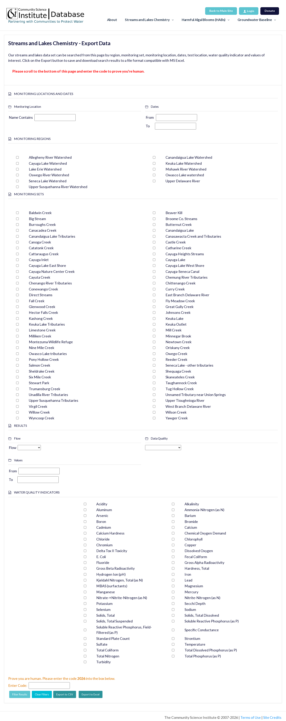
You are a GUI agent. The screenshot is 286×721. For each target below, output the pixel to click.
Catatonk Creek (41, 248)
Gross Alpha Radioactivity (204, 562)
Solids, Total (105, 615)
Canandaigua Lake (180, 230)
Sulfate (101, 644)
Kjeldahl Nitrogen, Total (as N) (119, 580)
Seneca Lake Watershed (47, 181)
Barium (190, 515)
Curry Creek (175, 289)
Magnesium (194, 586)
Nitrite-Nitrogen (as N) (202, 597)
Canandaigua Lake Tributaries (52, 236)
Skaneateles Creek (180, 377)
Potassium (104, 603)
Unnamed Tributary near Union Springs (196, 394)
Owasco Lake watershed (185, 175)
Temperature (195, 644)
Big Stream (37, 218)
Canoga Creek (40, 242)
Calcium (191, 527)
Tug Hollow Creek (180, 389)
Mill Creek (174, 330)
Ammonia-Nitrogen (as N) (204, 510)
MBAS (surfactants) (111, 586)
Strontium (192, 638)
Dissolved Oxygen (199, 550)
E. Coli (101, 556)
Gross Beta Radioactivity (115, 568)
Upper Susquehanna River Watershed (58, 186)
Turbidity (103, 662)
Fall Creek (36, 301)
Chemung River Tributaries (187, 277)
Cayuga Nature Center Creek (52, 271)
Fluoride (102, 562)
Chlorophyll (194, 539)
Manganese (105, 592)
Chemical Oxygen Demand (205, 533)
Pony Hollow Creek (44, 359)
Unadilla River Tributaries (48, 394)
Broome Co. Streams (181, 218)
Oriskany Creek (178, 347)
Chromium (104, 545)
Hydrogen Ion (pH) (111, 574)
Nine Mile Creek (41, 347)
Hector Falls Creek (43, 312)
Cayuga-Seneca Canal (182, 271)
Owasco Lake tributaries (48, 353)
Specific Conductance (202, 630)
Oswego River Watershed (49, 175)
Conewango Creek (43, 289)
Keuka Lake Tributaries (47, 324)
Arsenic (102, 515)
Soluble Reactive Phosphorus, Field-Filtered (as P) (124, 630)
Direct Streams (40, 295)
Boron (101, 521)
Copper (190, 545)
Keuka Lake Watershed (184, 163)
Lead (188, 580)
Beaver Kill (174, 212)
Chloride (103, 539)
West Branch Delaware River (188, 406)
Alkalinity (192, 504)
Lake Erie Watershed (45, 169)
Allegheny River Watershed (50, 157)
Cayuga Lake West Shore (185, 265)
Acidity (101, 504)
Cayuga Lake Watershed (48, 163)
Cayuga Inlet (39, 259)
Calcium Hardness (110, 533)
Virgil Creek (38, 406)
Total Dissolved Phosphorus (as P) (211, 650)
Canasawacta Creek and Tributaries (193, 236)
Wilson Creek (176, 412)
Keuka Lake (175, 318)
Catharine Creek (178, 248)
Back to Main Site (221, 10)
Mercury (191, 592)
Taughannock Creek (181, 383)
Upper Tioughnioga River (185, 400)
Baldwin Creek (40, 212)
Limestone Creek (42, 330)
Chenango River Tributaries (50, 283)
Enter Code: (17, 685)
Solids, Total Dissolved (202, 615)
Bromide (191, 521)
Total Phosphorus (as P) (203, 656)
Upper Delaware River (183, 181)
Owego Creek (176, 353)
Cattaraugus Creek (44, 254)
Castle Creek (176, 242)
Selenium (103, 609)
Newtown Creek (179, 342)
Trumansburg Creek (44, 389)
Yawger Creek (177, 418)
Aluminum (104, 510)
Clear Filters (42, 694)
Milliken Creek (40, 336)
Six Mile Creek (40, 377)
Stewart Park (39, 383)
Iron (188, 574)
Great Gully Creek (180, 306)
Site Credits (272, 717)
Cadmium (103, 527)
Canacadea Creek (42, 230)
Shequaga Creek (178, 371)
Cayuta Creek (39, 277)
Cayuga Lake (175, 259)
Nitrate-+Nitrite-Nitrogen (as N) (121, 597)
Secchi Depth (195, 603)
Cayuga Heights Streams (185, 254)
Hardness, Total (197, 568)
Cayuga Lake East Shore (47, 265)
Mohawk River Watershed (186, 169)
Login (248, 11)
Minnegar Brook (178, 336)
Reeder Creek (176, 359)
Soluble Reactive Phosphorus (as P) (212, 621)
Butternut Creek (179, 224)
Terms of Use (250, 717)
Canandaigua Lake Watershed (189, 157)
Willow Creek (39, 412)
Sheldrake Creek (41, 371)
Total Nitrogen (107, 656)
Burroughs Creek (42, 224)
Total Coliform (107, 650)
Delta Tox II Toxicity (111, 550)
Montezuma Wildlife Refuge (51, 342)
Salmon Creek (39, 365)
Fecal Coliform (196, 556)
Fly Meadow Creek (180, 301)
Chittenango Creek (181, 283)
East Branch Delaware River (187, 295)
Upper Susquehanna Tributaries (53, 400)
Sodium (190, 609)
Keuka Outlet (176, 324)
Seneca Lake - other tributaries (189, 365)
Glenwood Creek (42, 306)
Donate (270, 10)
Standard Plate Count (113, 638)
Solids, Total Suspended (114, 621)
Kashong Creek (41, 318)
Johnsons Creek (178, 312)
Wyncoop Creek (41, 418)
